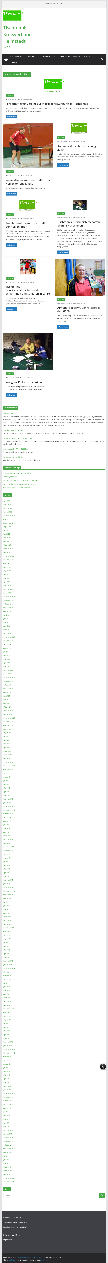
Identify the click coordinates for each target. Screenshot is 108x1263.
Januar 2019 (7, 803)
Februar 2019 (8, 799)
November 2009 (9, 1182)
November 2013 (9, 1009)
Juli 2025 (6, 530)
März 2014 (7, 998)
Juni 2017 (6, 865)
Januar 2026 (7, 512)
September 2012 (9, 1060)
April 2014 (7, 994)
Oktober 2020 (8, 725)
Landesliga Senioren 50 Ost (13, 457)
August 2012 (7, 1064)
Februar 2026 (8, 508)
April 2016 (7, 913)
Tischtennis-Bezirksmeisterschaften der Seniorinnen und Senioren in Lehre (28, 290)
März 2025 (7, 545)
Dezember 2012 (9, 1049)
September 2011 (9, 1104)
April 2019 (7, 792)
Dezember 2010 (9, 1138)
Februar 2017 (8, 880)
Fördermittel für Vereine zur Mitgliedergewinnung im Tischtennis (47, 104)
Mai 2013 (6, 1031)
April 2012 (7, 1079)
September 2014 (9, 979)
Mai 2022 (6, 659)
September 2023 (9, 608)
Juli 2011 (6, 1112)
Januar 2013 (7, 1046)
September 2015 (9, 935)
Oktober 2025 (8, 519)
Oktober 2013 (8, 1012)
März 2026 (7, 504)
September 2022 (9, 644)
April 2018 (7, 832)
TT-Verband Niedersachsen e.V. (15, 1222)
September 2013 (9, 1016)
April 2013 (7, 1034)
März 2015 (7, 957)
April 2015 (7, 953)
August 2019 (7, 777)
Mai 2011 (6, 1119)
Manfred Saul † (8, 414)
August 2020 (7, 733)
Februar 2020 (8, 755)
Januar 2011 (7, 1134)
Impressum (7, 1240)
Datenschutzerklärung (11, 1235)
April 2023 (7, 626)
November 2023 (9, 600)
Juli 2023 (6, 615)
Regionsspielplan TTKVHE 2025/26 (15, 449)
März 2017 (7, 876)
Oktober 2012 (8, 1057)
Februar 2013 (8, 1042)
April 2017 (7, 873)
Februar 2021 (8, 711)
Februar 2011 (8, 1130)
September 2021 (9, 688)
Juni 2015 (6, 946)
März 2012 (7, 1082)
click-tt (87, 57)
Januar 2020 (7, 758)
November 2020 (9, 722)
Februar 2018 (8, 839)
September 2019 (9, 773)
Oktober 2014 (8, 976)
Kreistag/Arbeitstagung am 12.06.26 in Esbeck (19, 484)
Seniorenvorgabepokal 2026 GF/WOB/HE (18, 488)
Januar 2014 (7, 1005)
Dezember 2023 (9, 596)
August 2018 (7, 821)
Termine (76, 57)
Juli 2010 (6, 1156)
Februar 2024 (8, 589)
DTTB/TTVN (32, 57)
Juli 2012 (6, 1068)
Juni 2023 (6, 619)
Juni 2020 (6, 740)
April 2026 (7, 501)
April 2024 (7, 582)
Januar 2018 (7, 843)
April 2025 (7, 541)
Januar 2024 (7, 593)
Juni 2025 (6, 534)
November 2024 (9, 560)
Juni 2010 (6, 1160)
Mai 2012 (6, 1075)
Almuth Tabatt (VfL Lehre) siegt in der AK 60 (78, 309)
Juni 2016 (6, 906)
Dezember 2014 (9, 968)
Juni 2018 (6, 825)
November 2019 (9, 766)
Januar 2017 (7, 884)
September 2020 (9, 729)
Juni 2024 (6, 574)
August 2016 (7, 898)
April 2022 (7, 663)
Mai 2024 (6, 578)
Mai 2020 (6, 744)
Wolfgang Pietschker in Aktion (24, 382)
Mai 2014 (6, 990)
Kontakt (14, 62)
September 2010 (9, 1149)
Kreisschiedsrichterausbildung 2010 (76, 147)
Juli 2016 (6, 902)
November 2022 (9, 641)
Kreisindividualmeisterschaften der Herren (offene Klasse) (28, 181)
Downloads (64, 57)
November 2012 (9, 1053)
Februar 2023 (8, 633)
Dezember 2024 (9, 556)
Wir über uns (16, 57)
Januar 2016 (7, 924)
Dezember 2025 (9, 516)
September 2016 (9, 895)
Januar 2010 (7, 1174)
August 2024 (7, 571)
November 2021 (9, 681)
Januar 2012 (7, 1090)
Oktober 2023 (8, 604)
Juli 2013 (6, 1023)
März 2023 (7, 630)
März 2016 (7, 917)
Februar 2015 (8, 961)
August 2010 (7, 1152)
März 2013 (7, 1038)
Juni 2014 (6, 987)
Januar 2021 (7, 714)
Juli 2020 (6, 736)
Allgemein (9, 95)
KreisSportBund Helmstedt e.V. (15, 1227)
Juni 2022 (6, 655)
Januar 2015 (7, 965)
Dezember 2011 (9, 1093)
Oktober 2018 (8, 814)
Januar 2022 (7, 674)
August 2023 (7, 611)
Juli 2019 (6, 781)
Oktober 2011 (8, 1101)
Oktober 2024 (8, 563)
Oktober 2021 (8, 685)
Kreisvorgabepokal (10, 477)
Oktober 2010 (8, 1145)
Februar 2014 (8, 1001)
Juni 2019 (6, 784)
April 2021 (7, 703)
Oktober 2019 (8, 769)
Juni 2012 (6, 1071)
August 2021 (7, 692)
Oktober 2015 (8, 931)
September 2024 (9, 567)
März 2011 (7, 1126)
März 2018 (7, 836)
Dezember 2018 (9, 806)
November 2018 (9, 810)
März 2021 (7, 707)
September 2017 (9, 854)
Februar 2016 (8, 920)
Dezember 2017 (9, 847)
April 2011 (7, 1123)
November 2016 (9, 891)
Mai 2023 (6, 622)
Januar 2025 (7, 552)
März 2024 (7, 585)
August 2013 (7, 1020)
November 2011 (9, 1097)
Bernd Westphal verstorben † (13, 430)
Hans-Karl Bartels (28, 99)
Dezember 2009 (9, 1178)
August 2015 (7, 939)
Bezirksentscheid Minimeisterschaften (17, 473)
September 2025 (9, 523)
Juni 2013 (6, 1027)
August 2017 (7, 858)
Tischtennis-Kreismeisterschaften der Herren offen (27, 224)
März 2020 (7, 751)
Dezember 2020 (9, 718)
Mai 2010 (6, 1163)
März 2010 (7, 1167)
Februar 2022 (8, 670)
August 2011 (7, 1108)
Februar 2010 (8, 1171)
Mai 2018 (6, 828)
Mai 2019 (6, 788)
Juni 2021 (6, 696)
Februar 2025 (8, 549)
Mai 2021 (6, 700)
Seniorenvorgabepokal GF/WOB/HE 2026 (18, 438)
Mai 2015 (6, 950)
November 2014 (9, 972)
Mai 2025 (6, 538)
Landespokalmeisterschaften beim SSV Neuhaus (20, 480)
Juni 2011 (6, 1115)
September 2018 (9, 817)
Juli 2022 (6, 652)
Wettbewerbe (47, 57)
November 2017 (9, 850)
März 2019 (7, 795)
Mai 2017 (6, 869)
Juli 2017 (6, 861)
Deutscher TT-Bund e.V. (12, 1218)
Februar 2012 (8, 1086)
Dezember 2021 (9, 677)
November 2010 (9, 1141)
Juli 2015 (6, 942)
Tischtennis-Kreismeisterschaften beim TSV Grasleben (78, 223)
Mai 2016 (6, 909)
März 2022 (7, 666)
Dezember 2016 (9, 887)
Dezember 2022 (9, 637)
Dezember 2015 (9, 928)
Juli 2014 (6, 983)
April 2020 (7, 747)
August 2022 (7, 648)
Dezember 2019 (9, 762)
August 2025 (7, 527)
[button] (23, 56)
